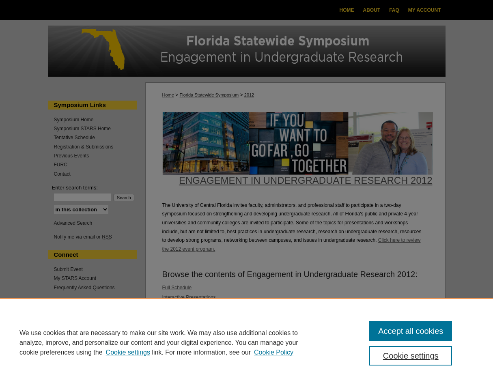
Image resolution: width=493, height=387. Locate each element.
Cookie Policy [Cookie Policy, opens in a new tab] (273, 352)
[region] (246, 342)
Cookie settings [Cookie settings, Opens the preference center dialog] (411, 355)
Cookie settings (128, 352)
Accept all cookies (410, 331)
